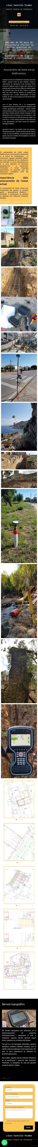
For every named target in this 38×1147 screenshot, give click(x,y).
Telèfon (7, 1101)
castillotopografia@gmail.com (19, 22)
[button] (19, 14)
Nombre (8, 1087)
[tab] (19, 1073)
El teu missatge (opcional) (14, 1107)
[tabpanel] (19, 1075)
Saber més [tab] (5, 1078)
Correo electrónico (11, 1094)
